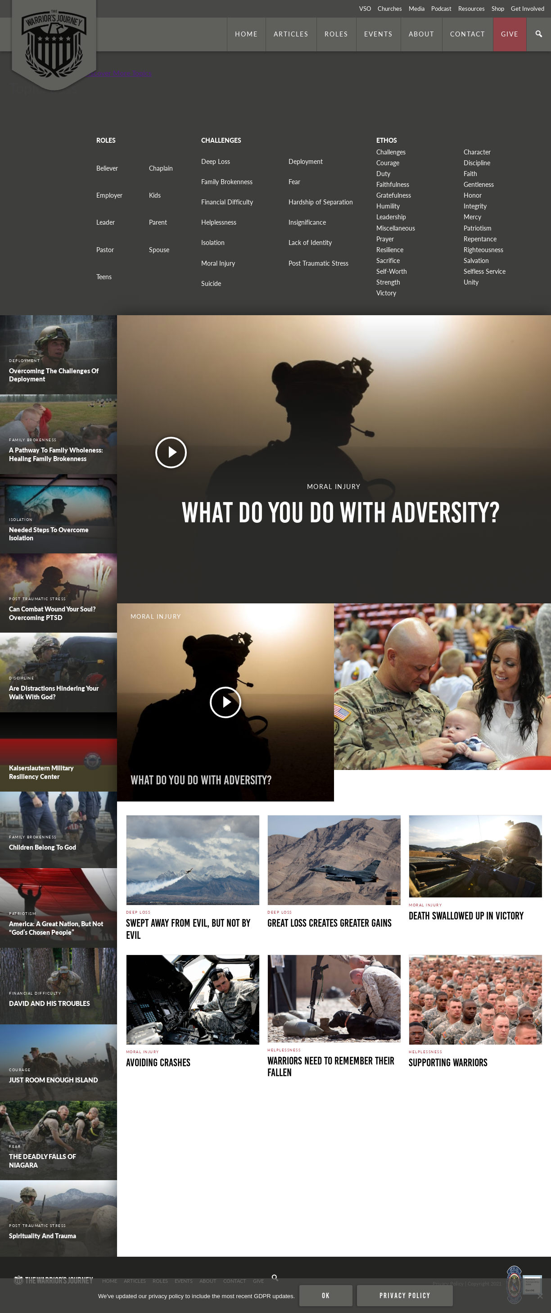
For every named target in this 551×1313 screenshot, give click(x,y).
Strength (388, 282)
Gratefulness (393, 195)
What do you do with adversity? (201, 780)
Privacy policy (404, 1295)
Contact (467, 33)
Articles (291, 33)
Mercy (472, 217)
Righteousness (483, 249)
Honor (473, 195)
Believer (107, 168)
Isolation (213, 242)
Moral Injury (218, 263)
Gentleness (479, 184)
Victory (386, 293)
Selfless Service (485, 271)
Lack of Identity (310, 242)
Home (246, 33)
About (421, 33)
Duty (383, 173)
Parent (158, 222)
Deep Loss (215, 161)
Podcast (441, 9)
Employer (109, 195)
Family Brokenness (227, 181)
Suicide (211, 283)
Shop (498, 9)
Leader (105, 222)
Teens (104, 276)
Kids (155, 195)
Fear (294, 181)
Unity (471, 282)
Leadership (391, 217)
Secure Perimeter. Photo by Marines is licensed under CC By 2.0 (187, 1244)
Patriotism (478, 228)
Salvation (476, 260)
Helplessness (218, 222)
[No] (539, 1295)
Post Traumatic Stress (318, 263)
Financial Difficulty (227, 202)
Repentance (480, 239)
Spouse (159, 249)
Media (417, 9)
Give (510, 33)
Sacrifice (388, 260)
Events (378, 33)
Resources (471, 9)
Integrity (475, 206)
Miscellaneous (395, 228)
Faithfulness (392, 184)
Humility (388, 206)
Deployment (306, 161)
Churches (390, 9)
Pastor (105, 249)
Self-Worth (391, 271)
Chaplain (161, 168)
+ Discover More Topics (114, 73)
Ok (326, 1295)
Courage (387, 162)
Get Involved (527, 9)
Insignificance (307, 222)
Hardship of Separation (321, 202)
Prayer (385, 239)
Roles (336, 33)
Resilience (389, 249)
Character (477, 152)
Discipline (477, 162)
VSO (365, 9)
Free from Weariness (394, 780)
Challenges (391, 152)
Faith (470, 173)
